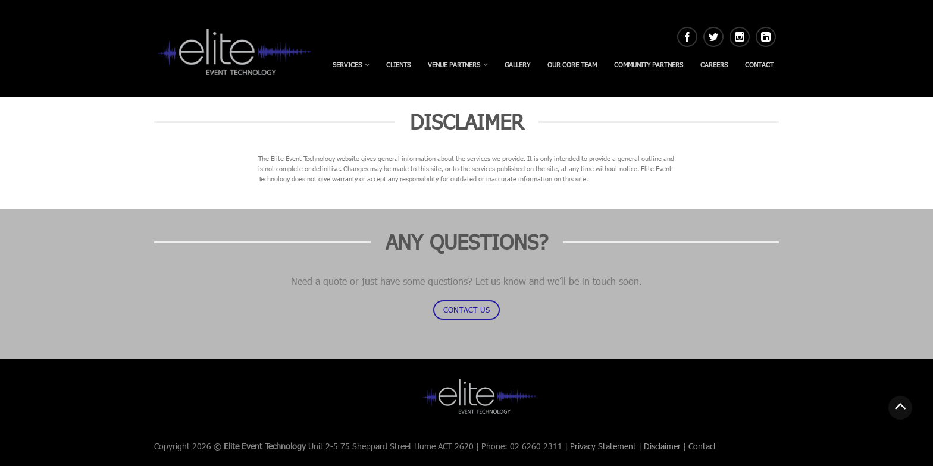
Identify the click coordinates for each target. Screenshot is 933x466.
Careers (714, 64)
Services (347, 64)
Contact (759, 64)
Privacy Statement (603, 446)
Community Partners (648, 64)
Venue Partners (454, 64)
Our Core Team (572, 64)
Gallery (517, 64)
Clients (398, 64)
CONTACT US (466, 309)
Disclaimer (662, 446)
